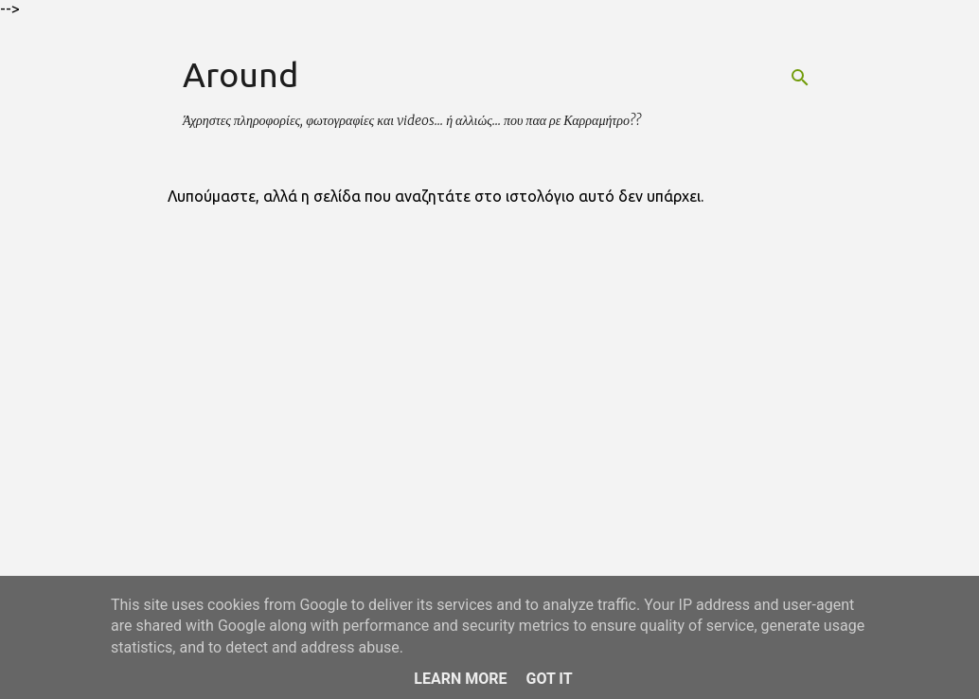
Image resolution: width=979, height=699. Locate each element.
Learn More (460, 679)
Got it (548, 679)
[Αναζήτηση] (800, 77)
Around (240, 74)
